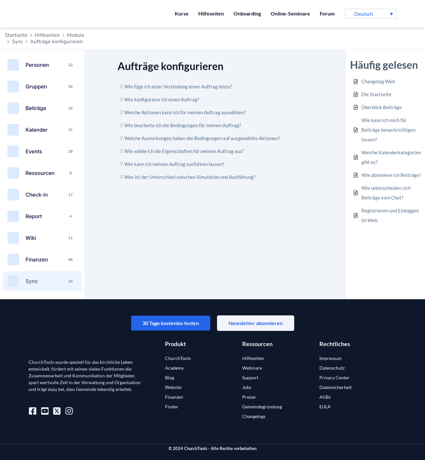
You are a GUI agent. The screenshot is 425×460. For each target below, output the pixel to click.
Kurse (182, 13)
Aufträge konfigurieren (56, 41)
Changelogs (253, 416)
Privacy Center (334, 377)
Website (173, 387)
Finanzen (174, 397)
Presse (248, 397)
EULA (325, 406)
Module (76, 35)
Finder (171, 406)
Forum (327, 13)
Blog (169, 377)
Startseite (16, 35)
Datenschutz (332, 368)
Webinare (252, 368)
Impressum (330, 358)
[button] (371, 13)
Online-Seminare (290, 13)
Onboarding (247, 13)
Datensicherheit (335, 387)
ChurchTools (178, 358)
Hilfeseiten (211, 13)
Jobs (246, 387)
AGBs (325, 397)
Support (250, 377)
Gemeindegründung (262, 406)
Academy (174, 368)
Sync (17, 41)
